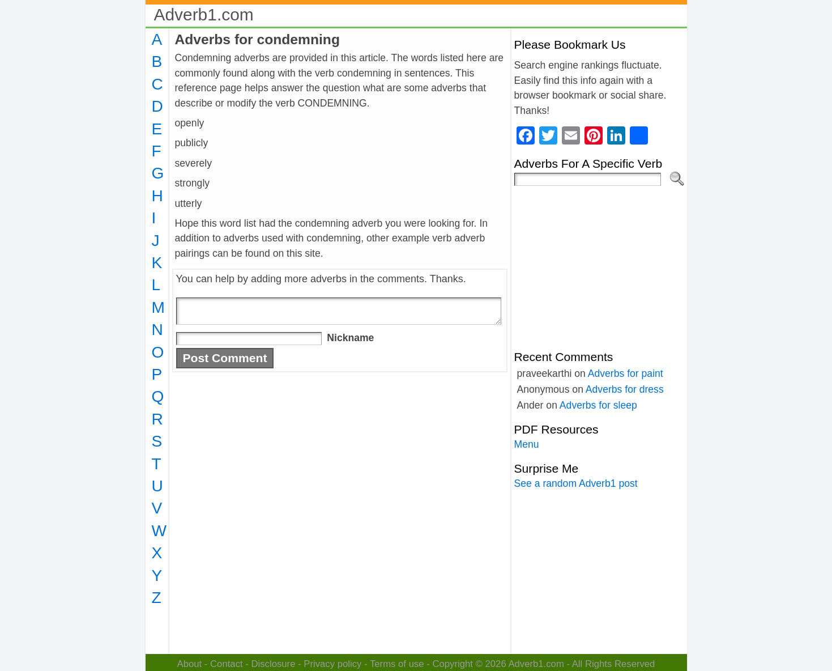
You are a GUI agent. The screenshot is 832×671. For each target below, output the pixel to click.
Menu (526, 444)
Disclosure (273, 664)
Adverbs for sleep (598, 405)
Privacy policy (332, 664)
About (189, 664)
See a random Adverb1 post (576, 483)
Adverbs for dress (625, 389)
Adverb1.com (204, 14)
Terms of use (397, 664)
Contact (226, 664)
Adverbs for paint (625, 373)
